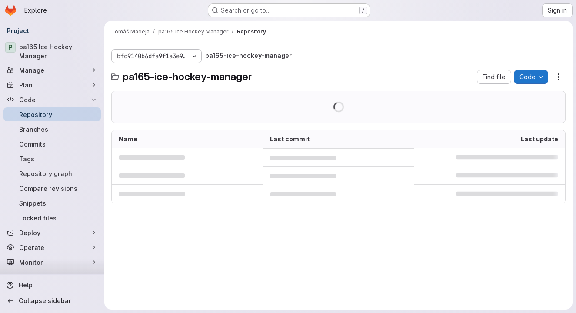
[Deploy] (52, 233)
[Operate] (52, 247)
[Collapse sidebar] (52, 301)
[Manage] (52, 70)
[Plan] (52, 85)
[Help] (52, 285)
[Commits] (52, 144)
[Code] (52, 100)
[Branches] (52, 129)
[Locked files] (52, 218)
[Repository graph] (52, 173)
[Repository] (52, 114)
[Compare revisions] (52, 188)
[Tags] (52, 159)
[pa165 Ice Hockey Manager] (52, 51)
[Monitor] (52, 262)
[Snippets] (52, 203)
